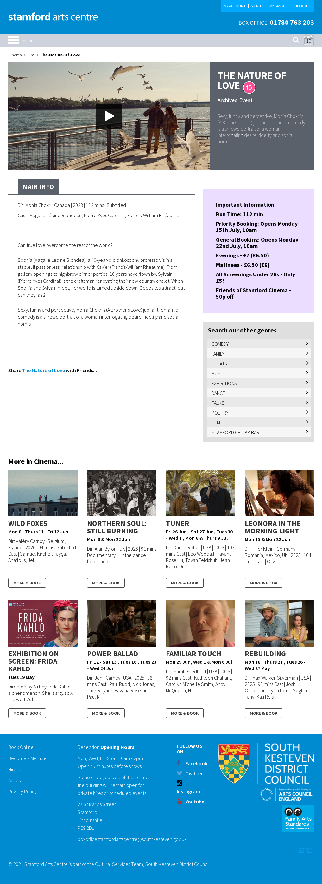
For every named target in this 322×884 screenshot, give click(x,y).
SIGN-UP (257, 6)
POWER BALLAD (112, 653)
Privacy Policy (22, 791)
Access (15, 780)
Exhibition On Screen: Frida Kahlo (33, 661)
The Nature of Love (43, 370)
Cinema (15, 55)
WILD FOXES (27, 523)
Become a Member (28, 758)
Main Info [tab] (38, 186)
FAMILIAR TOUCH (193, 653)
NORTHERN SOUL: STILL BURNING (117, 527)
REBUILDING (265, 653)
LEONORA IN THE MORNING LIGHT (273, 527)
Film (30, 55)
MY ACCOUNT (235, 6)
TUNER (177, 523)
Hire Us (15, 769)
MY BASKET (278, 6)
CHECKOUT (301, 6)
